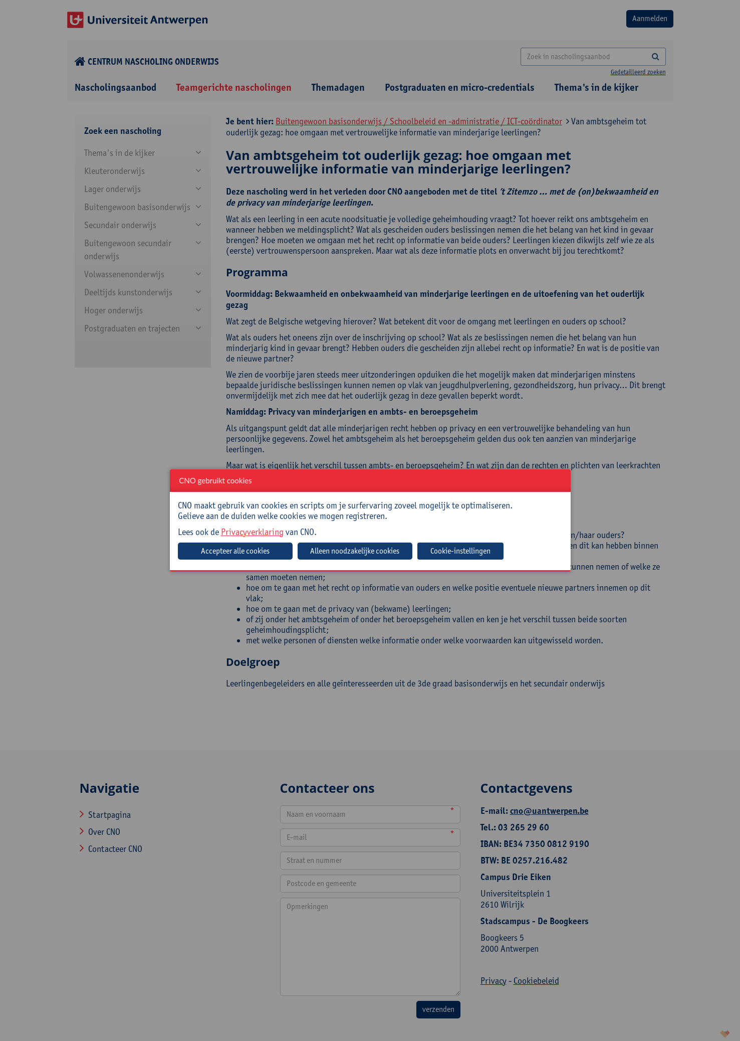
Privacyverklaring (252, 532)
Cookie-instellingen (460, 551)
